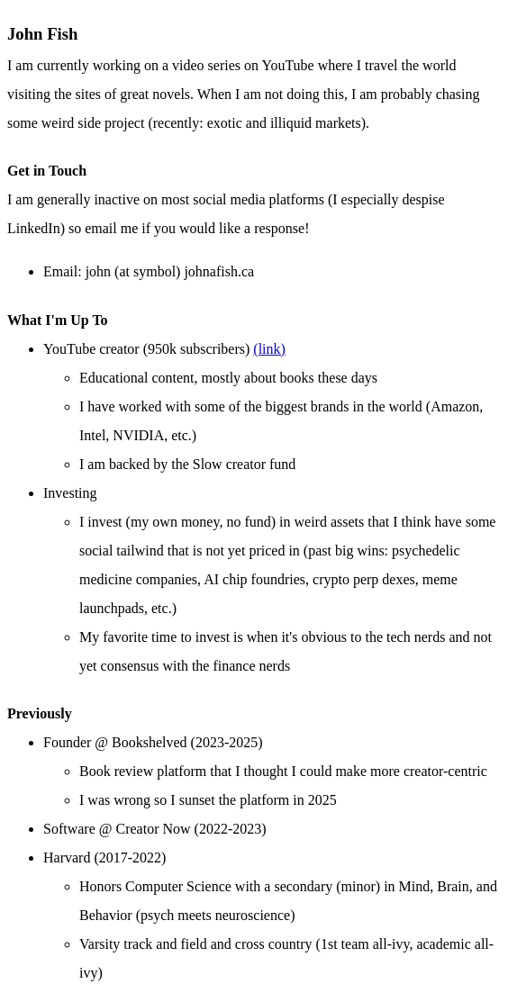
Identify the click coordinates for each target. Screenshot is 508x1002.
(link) (269, 349)
